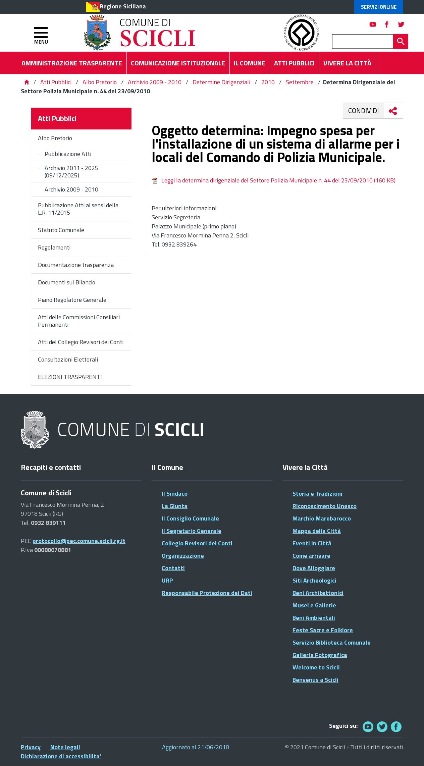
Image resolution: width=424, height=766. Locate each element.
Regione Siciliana (123, 6)
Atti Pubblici (55, 82)
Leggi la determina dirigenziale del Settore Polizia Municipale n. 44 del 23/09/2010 (273, 180)
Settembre (300, 82)
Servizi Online (378, 7)
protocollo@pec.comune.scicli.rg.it (79, 540)
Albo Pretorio (100, 82)
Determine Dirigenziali (221, 82)
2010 (268, 82)
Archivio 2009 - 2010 (154, 82)
